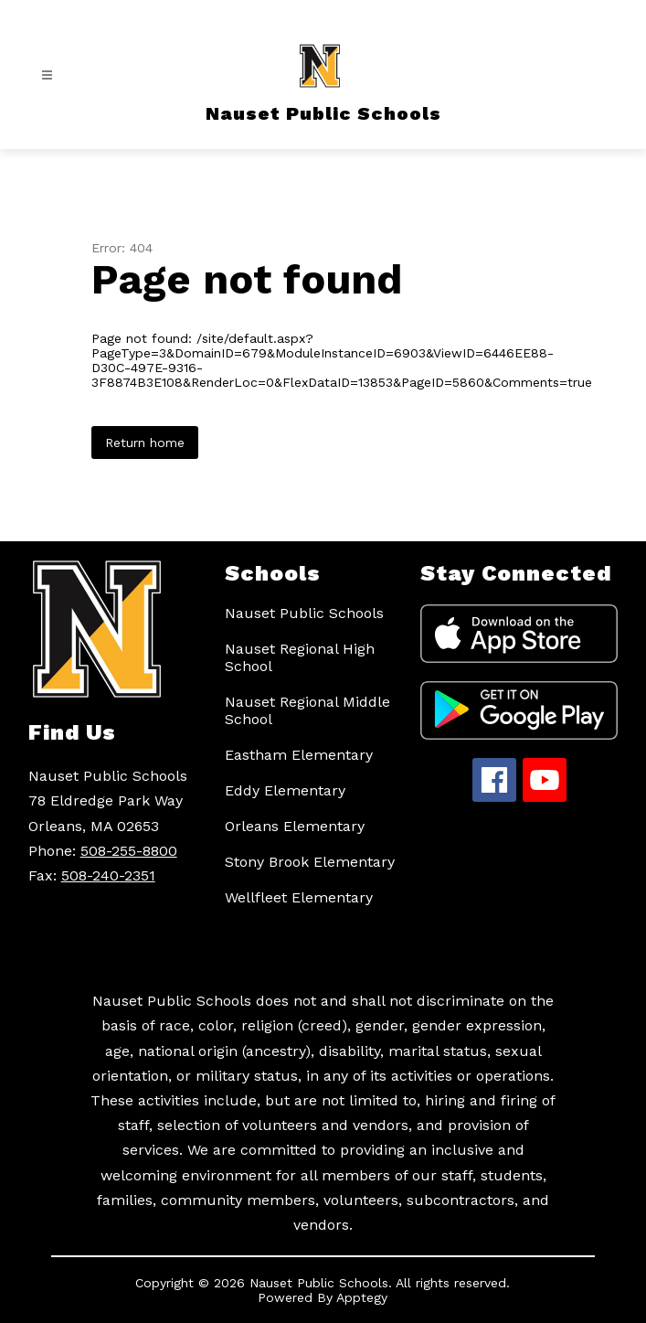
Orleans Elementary (295, 826)
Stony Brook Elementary (310, 861)
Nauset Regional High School (300, 657)
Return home (145, 442)
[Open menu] (47, 75)
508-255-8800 (128, 850)
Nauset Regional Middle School (307, 710)
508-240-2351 (108, 875)
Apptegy (361, 1297)
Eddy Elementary (285, 790)
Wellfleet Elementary (299, 897)
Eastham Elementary (299, 754)
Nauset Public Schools (304, 613)
